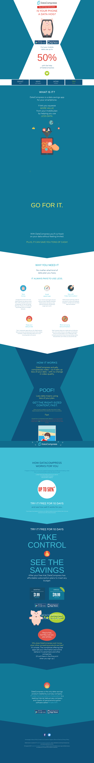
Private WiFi (53, 702)
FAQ (36, 739)
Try (74, 82)
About (32, 739)
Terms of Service (58, 739)
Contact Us (40, 739)
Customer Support (48, 739)
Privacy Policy (66, 739)
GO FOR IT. (47, 205)
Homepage (27, 739)
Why (38, 82)
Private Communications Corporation (45, 696)
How (56, 82)
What (20, 82)
